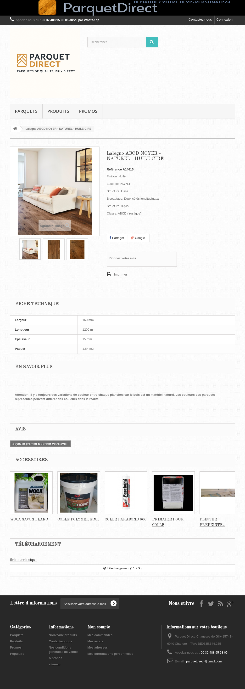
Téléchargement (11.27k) (122, 568)
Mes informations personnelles (110, 653)
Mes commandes (99, 635)
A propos (55, 658)
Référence (114, 169)
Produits (58, 111)
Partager (117, 238)
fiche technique (23, 560)
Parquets (26, 111)
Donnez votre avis (122, 258)
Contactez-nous (200, 19)
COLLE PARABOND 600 (125, 519)
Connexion (225, 19)
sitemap (55, 664)
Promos (88, 111)
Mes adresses (97, 647)
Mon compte (98, 627)
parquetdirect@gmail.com (204, 661)
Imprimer (120, 274)
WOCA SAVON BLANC (29, 519)
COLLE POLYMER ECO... (78, 519)
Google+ (139, 238)
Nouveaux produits (63, 635)
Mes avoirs (95, 641)
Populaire (17, 653)
